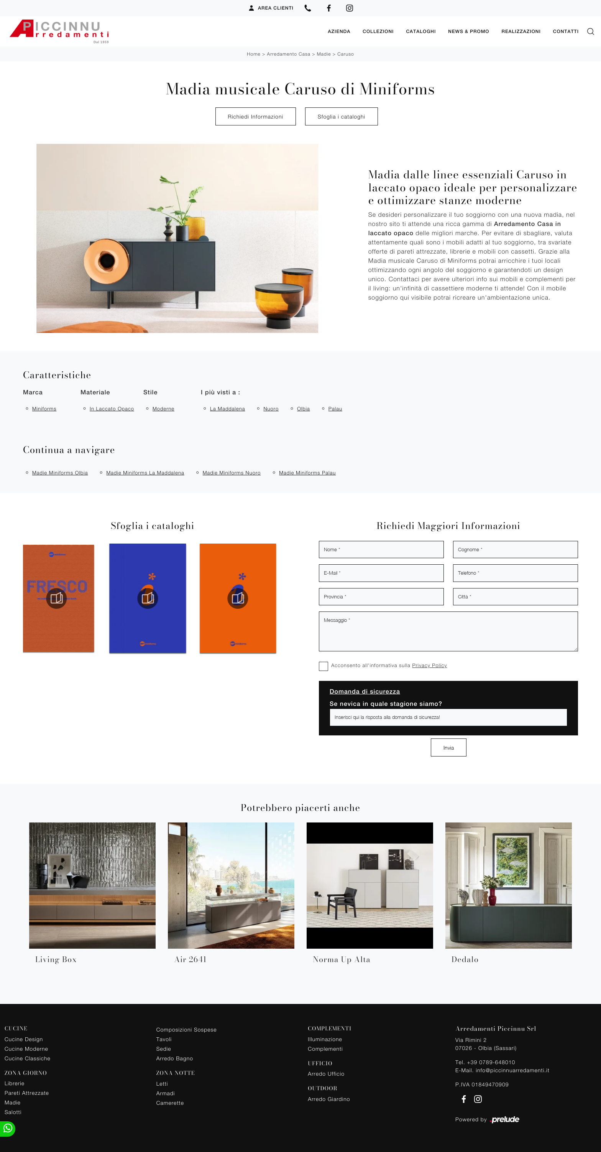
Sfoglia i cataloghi (341, 116)
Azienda (339, 31)
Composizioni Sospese (186, 1029)
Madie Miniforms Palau (307, 473)
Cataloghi (421, 31)
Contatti (566, 31)
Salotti (13, 1112)
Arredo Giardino (329, 1099)
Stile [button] (150, 392)
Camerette (170, 1102)
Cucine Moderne (26, 1048)
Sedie (163, 1048)
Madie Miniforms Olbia (60, 473)
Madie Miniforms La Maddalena (145, 473)
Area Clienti (271, 8)
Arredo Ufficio (326, 1073)
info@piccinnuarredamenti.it (512, 1070)
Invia (448, 747)
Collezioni (378, 31)
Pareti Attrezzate (27, 1092)
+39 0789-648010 (491, 1062)
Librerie (15, 1083)
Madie (324, 54)
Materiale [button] (95, 392)
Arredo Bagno (174, 1058)
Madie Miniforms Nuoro (232, 473)
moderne (163, 408)
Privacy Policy (429, 665)
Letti (162, 1083)
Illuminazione (325, 1039)
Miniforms (44, 408)
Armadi (165, 1093)
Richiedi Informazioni (255, 116)
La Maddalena (227, 408)
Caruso (345, 54)
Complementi (325, 1048)
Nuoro (271, 408)
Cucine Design (24, 1039)
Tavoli (164, 1039)
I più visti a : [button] (220, 392)
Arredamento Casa (288, 54)
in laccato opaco (112, 408)
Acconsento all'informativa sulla (389, 665)
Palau (335, 408)
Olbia (303, 408)
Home (253, 54)
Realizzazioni (520, 31)
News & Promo (468, 31)
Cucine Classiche (28, 1058)
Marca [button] (33, 392)
